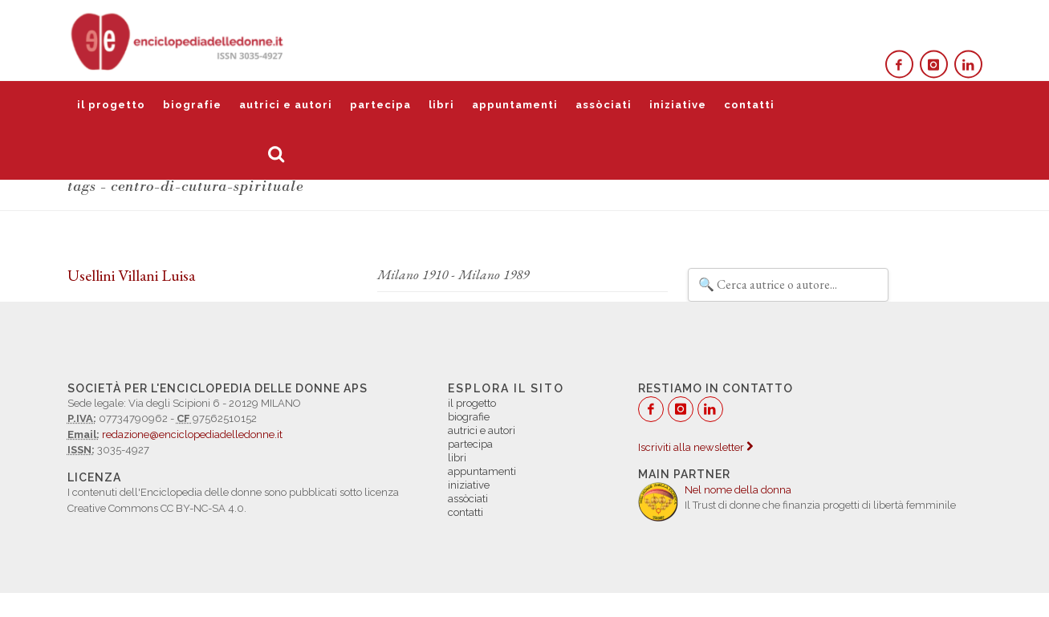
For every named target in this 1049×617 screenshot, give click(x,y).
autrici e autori (285, 105)
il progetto (111, 105)
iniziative (677, 105)
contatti (749, 105)
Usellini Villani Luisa (131, 275)
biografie (192, 105)
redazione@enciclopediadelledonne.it (192, 434)
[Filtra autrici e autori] (788, 285)
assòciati (603, 105)
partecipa (380, 105)
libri (441, 105)
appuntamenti (515, 105)
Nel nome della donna (738, 490)
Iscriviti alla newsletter (695, 447)
